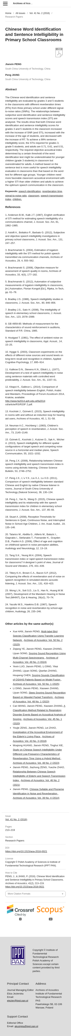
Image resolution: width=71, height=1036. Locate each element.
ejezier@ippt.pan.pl (17, 997)
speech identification (30, 191)
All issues (20, 13)
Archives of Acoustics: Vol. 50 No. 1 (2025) (36, 684)
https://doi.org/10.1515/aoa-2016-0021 (26, 851)
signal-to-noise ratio (16, 195)
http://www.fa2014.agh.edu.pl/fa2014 (25, 401)
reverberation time (52, 191)
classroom (33, 195)
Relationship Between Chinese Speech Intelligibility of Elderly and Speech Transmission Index (39, 776)
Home (8, 13)
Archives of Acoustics (25, 3)
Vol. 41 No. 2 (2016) (39, 13)
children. (17, 199)
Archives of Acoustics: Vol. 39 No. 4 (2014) (36, 797)
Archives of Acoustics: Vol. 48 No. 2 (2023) (36, 763)
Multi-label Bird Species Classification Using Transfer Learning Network (38, 636)
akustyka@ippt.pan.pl (26, 1022)
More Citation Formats (19, 893)
